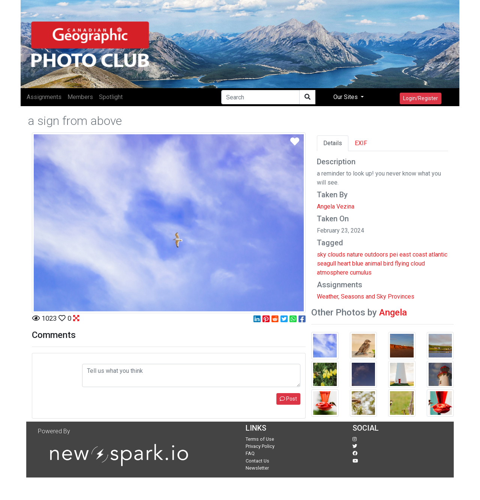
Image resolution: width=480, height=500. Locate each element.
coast (419, 254)
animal (373, 263)
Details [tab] (332, 143)
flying (402, 263)
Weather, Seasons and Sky (351, 296)
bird (388, 263)
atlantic (438, 254)
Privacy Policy (260, 446)
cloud (418, 263)
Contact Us (257, 461)
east (405, 254)
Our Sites (346, 97)
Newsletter (257, 468)
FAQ (250, 453)
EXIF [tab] (361, 143)
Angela (393, 312)
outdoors (376, 254)
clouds (336, 254)
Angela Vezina (335, 206)
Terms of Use (260, 439)
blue (357, 263)
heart (344, 263)
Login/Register (420, 98)
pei (394, 254)
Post (288, 399)
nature (355, 254)
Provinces (401, 296)
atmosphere (332, 272)
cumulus (361, 272)
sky (321, 254)
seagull (326, 263)
